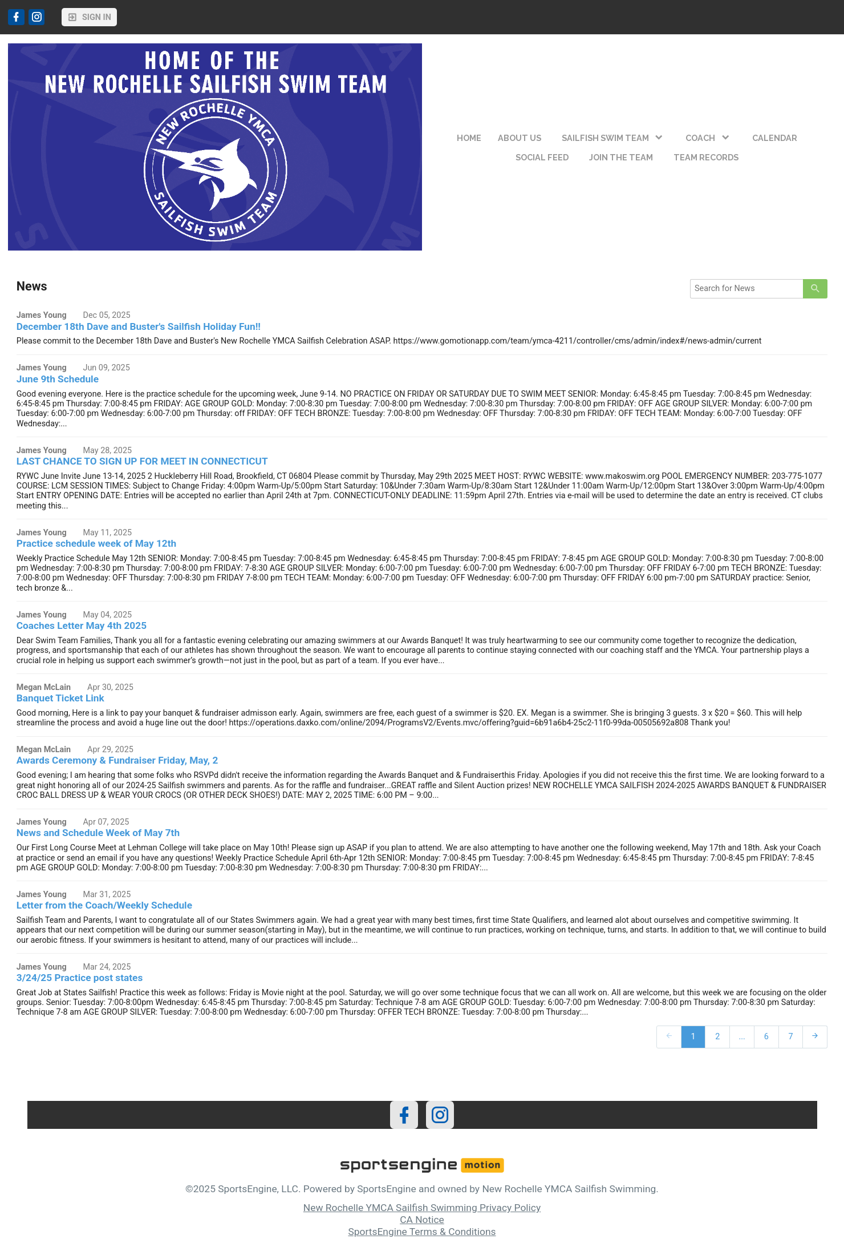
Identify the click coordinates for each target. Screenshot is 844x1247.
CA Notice (422, 1219)
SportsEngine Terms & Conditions (422, 1231)
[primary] (815, 288)
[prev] (669, 1036)
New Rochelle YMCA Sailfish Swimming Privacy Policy (422, 1207)
